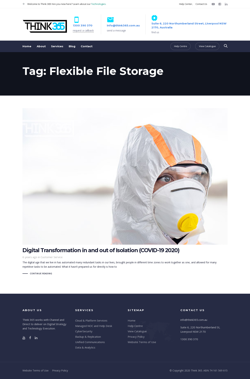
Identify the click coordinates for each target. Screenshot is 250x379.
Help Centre (135, 326)
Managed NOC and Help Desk (93, 326)
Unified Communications (90, 342)
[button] (226, 46)
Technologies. (98, 4)
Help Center (185, 4)
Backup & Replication (88, 336)
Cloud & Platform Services (91, 320)
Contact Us (201, 4)
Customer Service (52, 257)
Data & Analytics (85, 347)
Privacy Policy (136, 336)
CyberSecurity (83, 331)
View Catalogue (137, 331)
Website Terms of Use (142, 342)
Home (131, 320)
